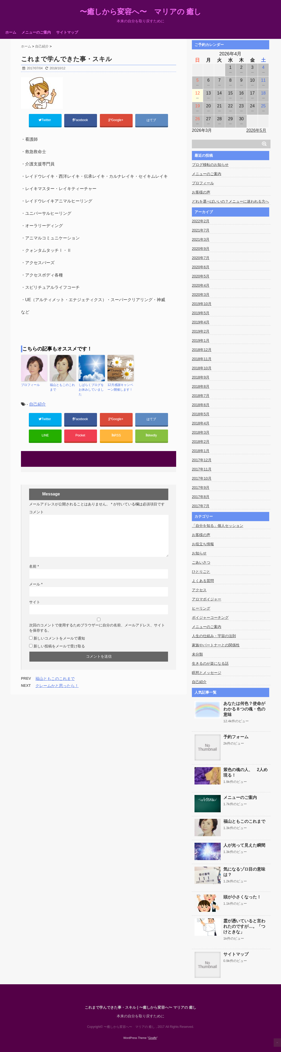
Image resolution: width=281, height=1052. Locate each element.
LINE (45, 436)
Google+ (116, 120)
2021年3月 (200, 239)
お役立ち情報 (203, 544)
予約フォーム (235, 737)
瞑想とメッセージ (206, 673)
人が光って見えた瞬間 (244, 845)
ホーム (10, 32)
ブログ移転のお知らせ (210, 165)
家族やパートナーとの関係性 (216, 645)
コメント (36, 512)
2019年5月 (200, 313)
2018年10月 (202, 368)
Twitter (45, 120)
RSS (116, 436)
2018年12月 (202, 350)
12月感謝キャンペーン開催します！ (120, 387)
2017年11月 (202, 469)
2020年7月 (200, 258)
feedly (152, 436)
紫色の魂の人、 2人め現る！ (245, 772)
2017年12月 (202, 460)
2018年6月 (200, 405)
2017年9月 (200, 487)
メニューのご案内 (36, 32)
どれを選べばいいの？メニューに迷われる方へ (230, 201)
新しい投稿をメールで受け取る (59, 646)
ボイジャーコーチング (210, 617)
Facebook (81, 120)
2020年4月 (200, 285)
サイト (34, 602)
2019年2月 (200, 331)
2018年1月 (200, 451)
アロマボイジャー (206, 599)
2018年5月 (200, 414)
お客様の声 (201, 192)
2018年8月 (200, 386)
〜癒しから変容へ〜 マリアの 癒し (141, 12)
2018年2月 (200, 441)
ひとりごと (201, 571)
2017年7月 (200, 506)
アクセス (199, 590)
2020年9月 (200, 249)
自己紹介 (37, 404)
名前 (34, 566)
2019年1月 (200, 340)
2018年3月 (200, 432)
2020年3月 (200, 294)
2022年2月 (200, 221)
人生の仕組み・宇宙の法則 (214, 636)
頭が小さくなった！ (242, 897)
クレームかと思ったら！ (57, 686)
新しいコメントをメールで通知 (59, 638)
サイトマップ (67, 32)
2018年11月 (202, 359)
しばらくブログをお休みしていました (91, 389)
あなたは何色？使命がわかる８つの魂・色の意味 (244, 709)
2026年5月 (256, 130)
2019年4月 (200, 322)
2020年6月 (200, 267)
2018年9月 (200, 377)
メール (35, 584)
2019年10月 (202, 304)
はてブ (152, 120)
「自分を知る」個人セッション (217, 526)
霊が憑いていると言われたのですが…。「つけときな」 (244, 926)
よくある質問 (203, 581)
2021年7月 (200, 230)
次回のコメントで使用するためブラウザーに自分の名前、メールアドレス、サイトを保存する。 (97, 628)
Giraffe (152, 1037)
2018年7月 (200, 396)
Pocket (80, 436)
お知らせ (199, 553)
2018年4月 (200, 423)
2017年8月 (200, 497)
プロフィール (30, 385)
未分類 (197, 654)
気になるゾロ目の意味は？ (244, 872)
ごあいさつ (201, 562)
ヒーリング (201, 608)
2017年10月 (202, 478)
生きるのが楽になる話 (210, 663)
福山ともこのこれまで (62, 387)
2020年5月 (200, 276)
